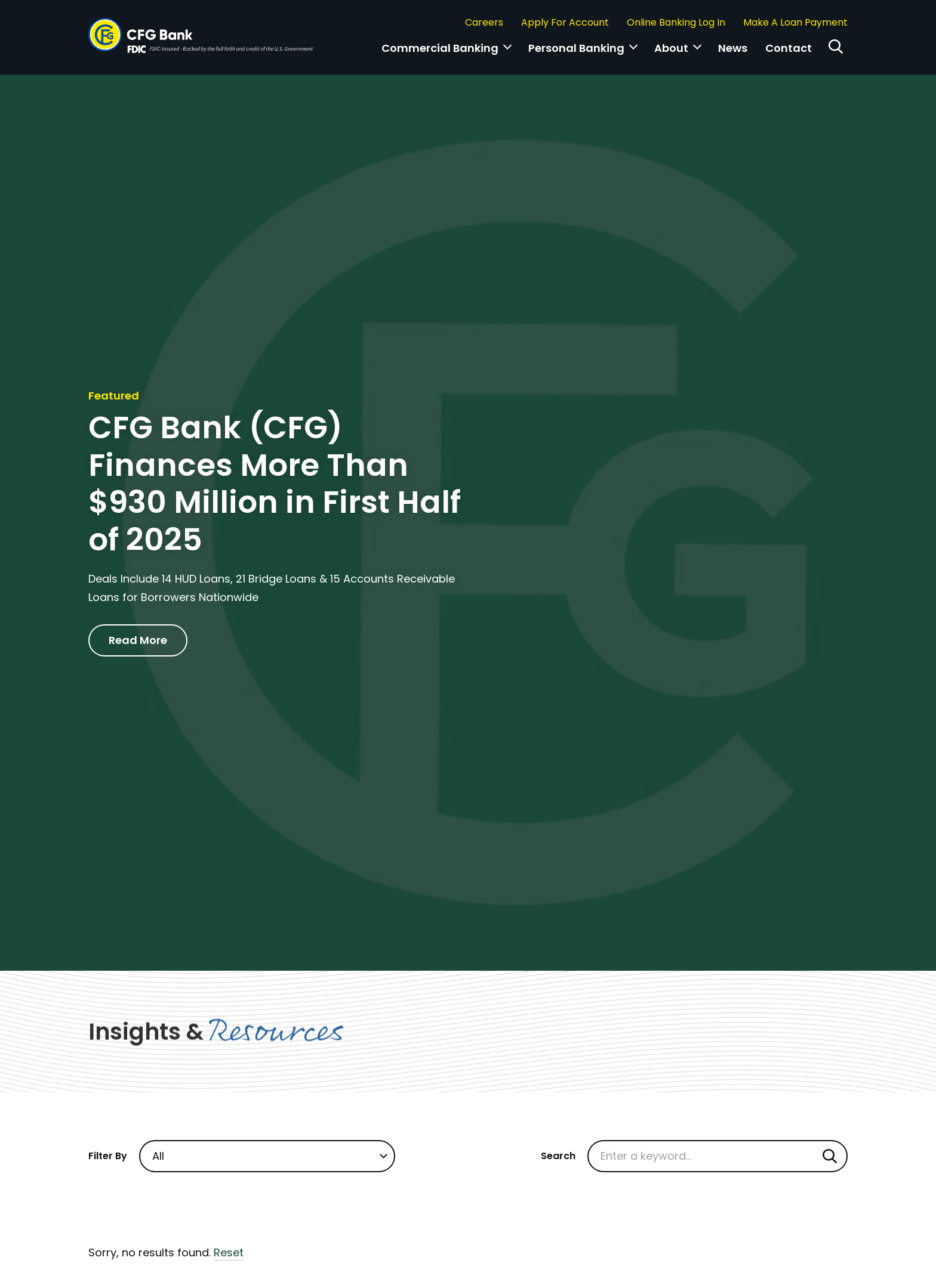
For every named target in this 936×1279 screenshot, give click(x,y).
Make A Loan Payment (795, 22)
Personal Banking (576, 48)
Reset (229, 1252)
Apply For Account (565, 22)
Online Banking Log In (676, 22)
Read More (138, 640)
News (732, 48)
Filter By (107, 1156)
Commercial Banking (439, 48)
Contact (788, 48)
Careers (484, 22)
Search (558, 1156)
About (671, 48)
